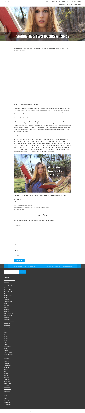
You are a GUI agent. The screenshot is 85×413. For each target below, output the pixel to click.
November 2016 (7, 385)
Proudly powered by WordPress (33, 411)
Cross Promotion (8, 301)
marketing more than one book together (32, 207)
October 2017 (7, 363)
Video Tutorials (66, 1)
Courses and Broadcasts (65, 5)
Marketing (30, 205)
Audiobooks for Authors (9, 280)
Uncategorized (7, 346)
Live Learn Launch (8, 315)
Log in (5, 398)
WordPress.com (54, 411)
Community (6, 299)
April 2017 (6, 375)
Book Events (7, 287)
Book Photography (8, 291)
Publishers (6, 329)
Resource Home (50, 1)
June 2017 (6, 371)
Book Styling (20, 205)
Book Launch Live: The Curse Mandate (24, 266)
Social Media (77, 5)
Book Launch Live (8, 289)
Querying (6, 331)
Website (58, 1)
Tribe (5, 342)
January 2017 (7, 381)
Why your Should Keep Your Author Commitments (60, 266)
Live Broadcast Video (8, 313)
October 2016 (7, 387)
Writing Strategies (8, 352)
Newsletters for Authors (9, 321)
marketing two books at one (46, 207)
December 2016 (7, 383)
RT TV (5, 332)
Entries (6, 400)
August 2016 (7, 391)
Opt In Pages (7, 323)
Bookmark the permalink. (19, 209)
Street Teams (7, 338)
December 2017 (7, 361)
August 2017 (7, 367)
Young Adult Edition (8, 354)
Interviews (6, 311)
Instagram (6, 309)
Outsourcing (7, 327)
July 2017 (6, 369)
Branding (25, 205)
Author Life (6, 282)
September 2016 (7, 389)
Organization (7, 325)
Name (17, 245)
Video (5, 348)
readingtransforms (43, 43)
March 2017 (6, 377)
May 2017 (6, 373)
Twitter (5, 344)
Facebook (6, 303)
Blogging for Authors (8, 286)
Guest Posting (7, 307)
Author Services (76, 1)
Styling (5, 340)
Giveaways (6, 305)
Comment (17, 225)
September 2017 (7, 365)
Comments (7, 402)
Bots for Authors (8, 295)
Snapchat (6, 334)
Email (17, 250)
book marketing (20, 207)
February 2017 (7, 379)
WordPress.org (7, 404)
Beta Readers (7, 284)
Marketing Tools (7, 319)
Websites (6, 350)
